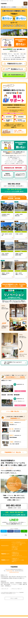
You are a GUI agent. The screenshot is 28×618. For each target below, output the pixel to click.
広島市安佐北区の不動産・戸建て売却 (7, 0)
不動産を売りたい (15, 552)
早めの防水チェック (13, 424)
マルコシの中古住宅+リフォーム (19, 542)
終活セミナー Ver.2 (6, 380)
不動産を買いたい (15, 558)
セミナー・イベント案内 (17, 544)
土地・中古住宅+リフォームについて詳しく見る (13, 362)
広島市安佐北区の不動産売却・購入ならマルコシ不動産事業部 (13, 594)
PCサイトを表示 (14, 600)
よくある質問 (15, 549)
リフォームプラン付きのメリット (19, 543)
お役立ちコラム (15, 546)
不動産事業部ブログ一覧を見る (12, 452)
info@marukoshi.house (14, 573)
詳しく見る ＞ (20, 391)
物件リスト (14, 561)
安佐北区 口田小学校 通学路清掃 (10, 394)
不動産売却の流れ (15, 553)
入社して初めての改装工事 (14, 443)
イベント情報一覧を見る (12, 411)
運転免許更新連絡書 (13, 437)
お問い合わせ (15, 547)
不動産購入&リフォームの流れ (18, 560)
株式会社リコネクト (12, 595)
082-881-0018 (9, 572)
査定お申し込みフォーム (17, 555)
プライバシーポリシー (17, 590)
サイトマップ (5, 590)
